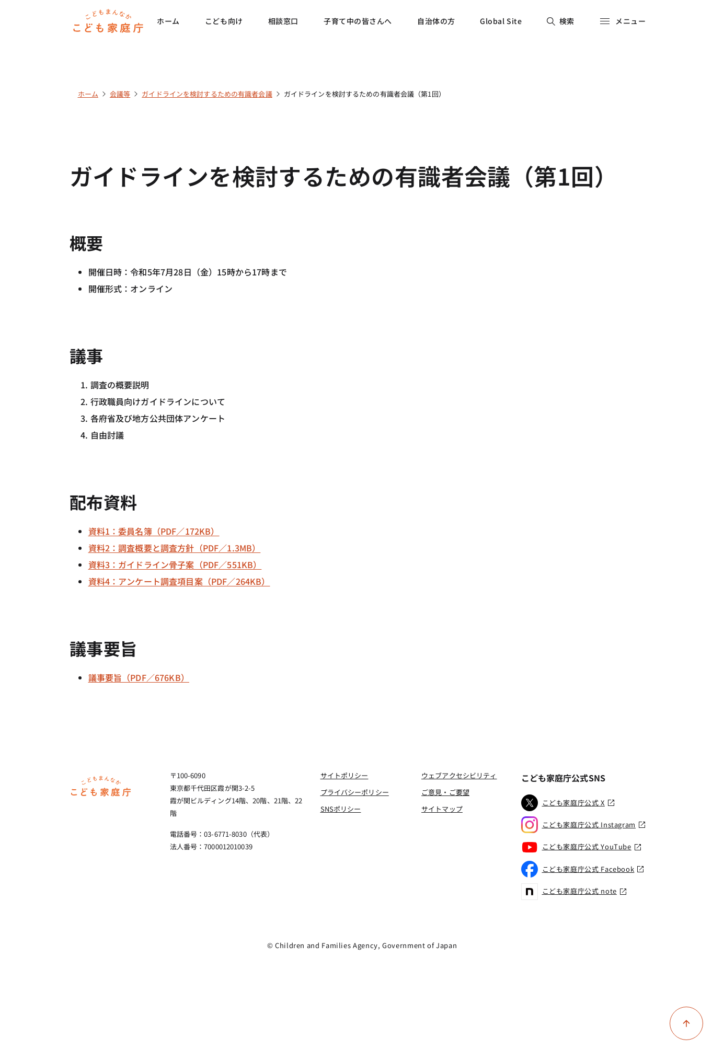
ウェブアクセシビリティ (459, 775)
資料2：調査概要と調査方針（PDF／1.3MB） (174, 547)
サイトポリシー (344, 775)
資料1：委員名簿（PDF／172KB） (154, 531)
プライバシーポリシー (354, 792)
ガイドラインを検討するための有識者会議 (207, 94)
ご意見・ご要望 (445, 792)
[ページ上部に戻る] (686, 1023)
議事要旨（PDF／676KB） (138, 677)
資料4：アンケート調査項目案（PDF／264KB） (179, 581)
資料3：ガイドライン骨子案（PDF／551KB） (175, 564)
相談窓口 (283, 21)
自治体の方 (436, 21)
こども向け (224, 21)
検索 (560, 21)
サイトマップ (442, 809)
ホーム (168, 21)
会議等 (120, 94)
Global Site (501, 21)
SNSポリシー (340, 809)
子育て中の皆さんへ (358, 21)
